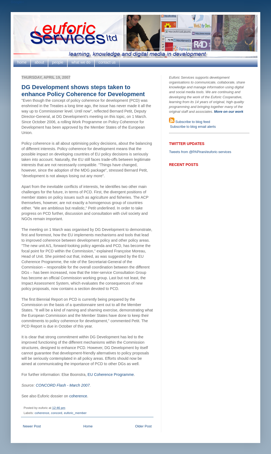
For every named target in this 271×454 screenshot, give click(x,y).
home (22, 62)
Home (88, 426)
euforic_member (75, 413)
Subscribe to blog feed (192, 122)
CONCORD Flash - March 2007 (63, 385)
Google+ (17, 2)
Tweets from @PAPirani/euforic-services (200, 152)
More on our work (228, 112)
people (57, 62)
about (39, 62)
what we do (80, 62)
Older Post (143, 426)
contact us (107, 62)
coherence (78, 396)
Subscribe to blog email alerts (192, 127)
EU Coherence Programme (110, 374)
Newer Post (32, 426)
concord (56, 413)
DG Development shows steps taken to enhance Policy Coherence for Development (83, 90)
